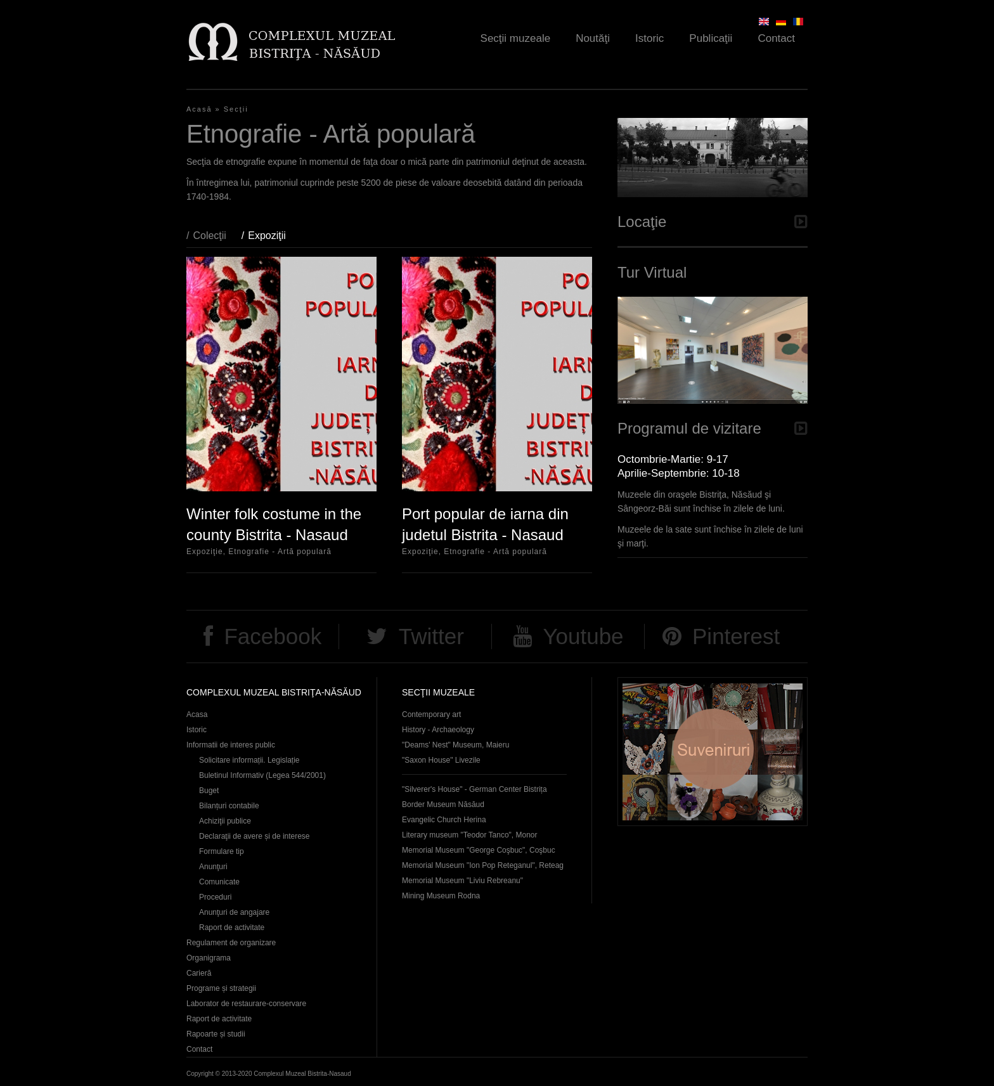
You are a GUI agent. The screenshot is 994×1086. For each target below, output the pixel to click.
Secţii (236, 109)
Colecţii (209, 235)
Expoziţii (273, 235)
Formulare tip (221, 851)
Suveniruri (712, 751)
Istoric (649, 38)
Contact (776, 38)
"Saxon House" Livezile (441, 760)
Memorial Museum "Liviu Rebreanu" (462, 880)
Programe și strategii (221, 988)
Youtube (583, 636)
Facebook (272, 636)
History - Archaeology (438, 729)
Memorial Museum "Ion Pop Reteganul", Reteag (483, 865)
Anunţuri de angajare (234, 912)
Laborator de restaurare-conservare (246, 1003)
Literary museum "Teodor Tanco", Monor (469, 835)
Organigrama (208, 957)
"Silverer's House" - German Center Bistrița (474, 789)
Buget (209, 790)
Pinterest (736, 636)
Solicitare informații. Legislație (249, 760)
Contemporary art (431, 714)
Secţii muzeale (516, 38)
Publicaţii (710, 38)
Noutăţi (593, 38)
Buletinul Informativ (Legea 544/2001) (262, 775)
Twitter (431, 636)
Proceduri (215, 897)
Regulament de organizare (231, 942)
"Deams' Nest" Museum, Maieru (455, 744)
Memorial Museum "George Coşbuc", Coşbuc (478, 850)
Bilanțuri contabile (229, 805)
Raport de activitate (231, 927)
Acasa (196, 714)
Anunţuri (213, 866)
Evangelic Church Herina (444, 819)
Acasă (199, 109)
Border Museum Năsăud (443, 804)
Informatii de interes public (230, 744)
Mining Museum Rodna (441, 895)
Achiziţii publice (225, 821)
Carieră (198, 973)
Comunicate (219, 881)
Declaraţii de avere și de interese (254, 836)
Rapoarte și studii (215, 1034)
